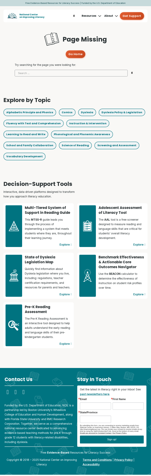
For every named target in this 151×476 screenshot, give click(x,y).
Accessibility (91, 465)
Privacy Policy (123, 461)
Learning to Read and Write (75, 135)
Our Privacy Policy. (119, 434)
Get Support (132, 16)
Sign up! (112, 440)
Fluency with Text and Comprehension (86, 124)
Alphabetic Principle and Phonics (31, 112)
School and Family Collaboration (99, 146)
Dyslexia (91, 112)
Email (83, 400)
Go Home (75, 54)
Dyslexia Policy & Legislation (27, 124)
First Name (119, 400)
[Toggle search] (74, 16)
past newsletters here (94, 395)
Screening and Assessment (64, 158)
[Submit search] (132, 72)
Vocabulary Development (112, 158)
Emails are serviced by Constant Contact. (96, 434)
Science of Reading (20, 158)
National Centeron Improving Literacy (31, 16)
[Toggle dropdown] (100, 16)
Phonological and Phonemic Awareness (36, 146)
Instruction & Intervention (26, 135)
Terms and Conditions (97, 461)
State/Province (88, 414)
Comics (70, 112)
